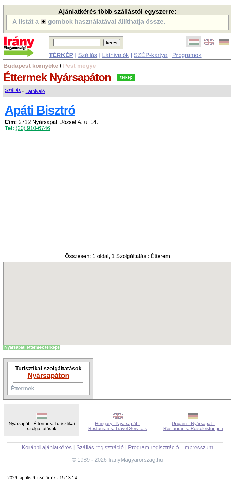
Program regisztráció (153, 447)
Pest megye (79, 65)
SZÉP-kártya (150, 54)
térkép (126, 77)
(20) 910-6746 (33, 128)
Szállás (87, 54)
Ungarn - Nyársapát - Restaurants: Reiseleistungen (193, 426)
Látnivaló (35, 91)
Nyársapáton (48, 375)
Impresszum (198, 447)
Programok (187, 54)
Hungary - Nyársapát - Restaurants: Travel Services (117, 426)
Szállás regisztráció (100, 447)
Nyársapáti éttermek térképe (32, 347)
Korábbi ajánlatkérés (47, 447)
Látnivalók (115, 54)
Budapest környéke (30, 65)
